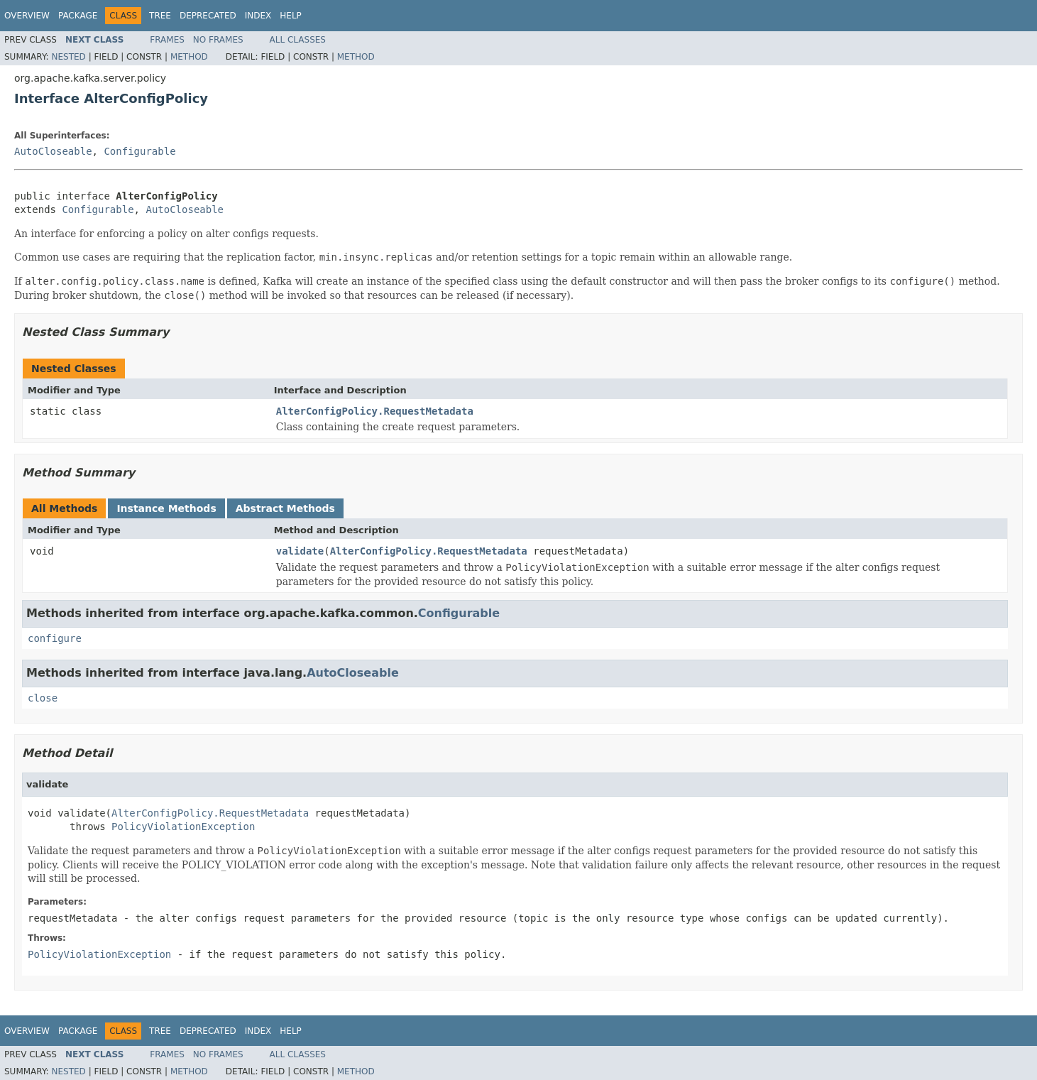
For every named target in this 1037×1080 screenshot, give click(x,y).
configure (55, 638)
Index (258, 16)
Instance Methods (166, 508)
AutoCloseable (53, 151)
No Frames (218, 40)
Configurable (139, 151)
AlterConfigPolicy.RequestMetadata (374, 411)
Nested (68, 57)
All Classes (298, 40)
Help (291, 16)
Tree (160, 16)
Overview (27, 16)
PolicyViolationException (183, 826)
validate (300, 551)
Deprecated (208, 16)
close (42, 698)
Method (189, 57)
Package (77, 16)
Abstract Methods (285, 508)
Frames (167, 40)
